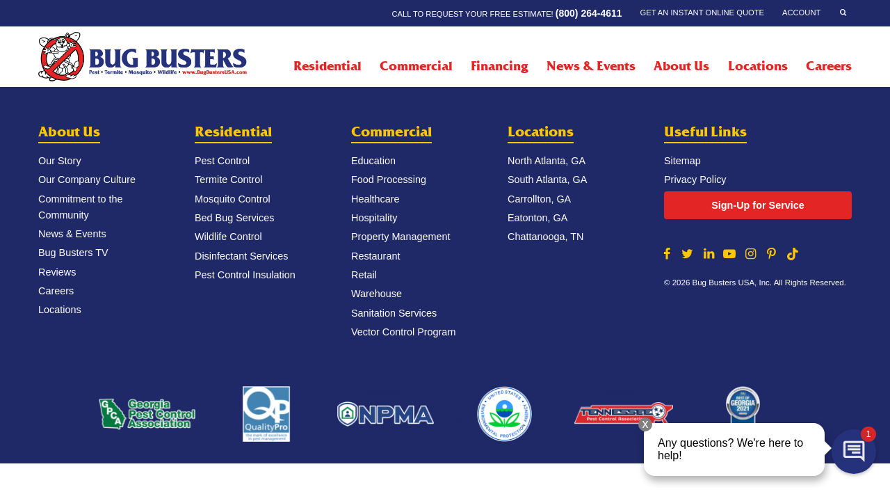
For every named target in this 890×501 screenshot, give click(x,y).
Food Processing (388, 179)
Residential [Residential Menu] (327, 66)
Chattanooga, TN (545, 236)
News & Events (591, 66)
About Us (69, 132)
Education (373, 160)
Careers (829, 66)
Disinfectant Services (241, 256)
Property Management (400, 236)
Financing (499, 66)
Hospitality (374, 217)
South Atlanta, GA (547, 179)
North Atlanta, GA (546, 160)
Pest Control (222, 160)
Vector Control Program (403, 331)
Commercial (391, 132)
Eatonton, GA (537, 217)
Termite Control (229, 179)
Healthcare (375, 199)
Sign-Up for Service (757, 205)
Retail (364, 274)
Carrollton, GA (539, 199)
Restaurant (375, 256)
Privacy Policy (695, 179)
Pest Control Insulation (245, 274)
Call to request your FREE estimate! (506, 13)
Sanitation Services (394, 313)
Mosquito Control (232, 199)
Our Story (59, 160)
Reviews (57, 272)
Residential (233, 132)
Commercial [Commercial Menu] (416, 66)
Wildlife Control (228, 236)
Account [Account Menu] (801, 12)
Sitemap (682, 160)
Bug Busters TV (73, 252)
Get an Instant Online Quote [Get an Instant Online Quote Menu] (702, 12)
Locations (758, 66)
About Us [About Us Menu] (681, 66)
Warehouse (376, 293)
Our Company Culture (87, 179)
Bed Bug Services (234, 217)
